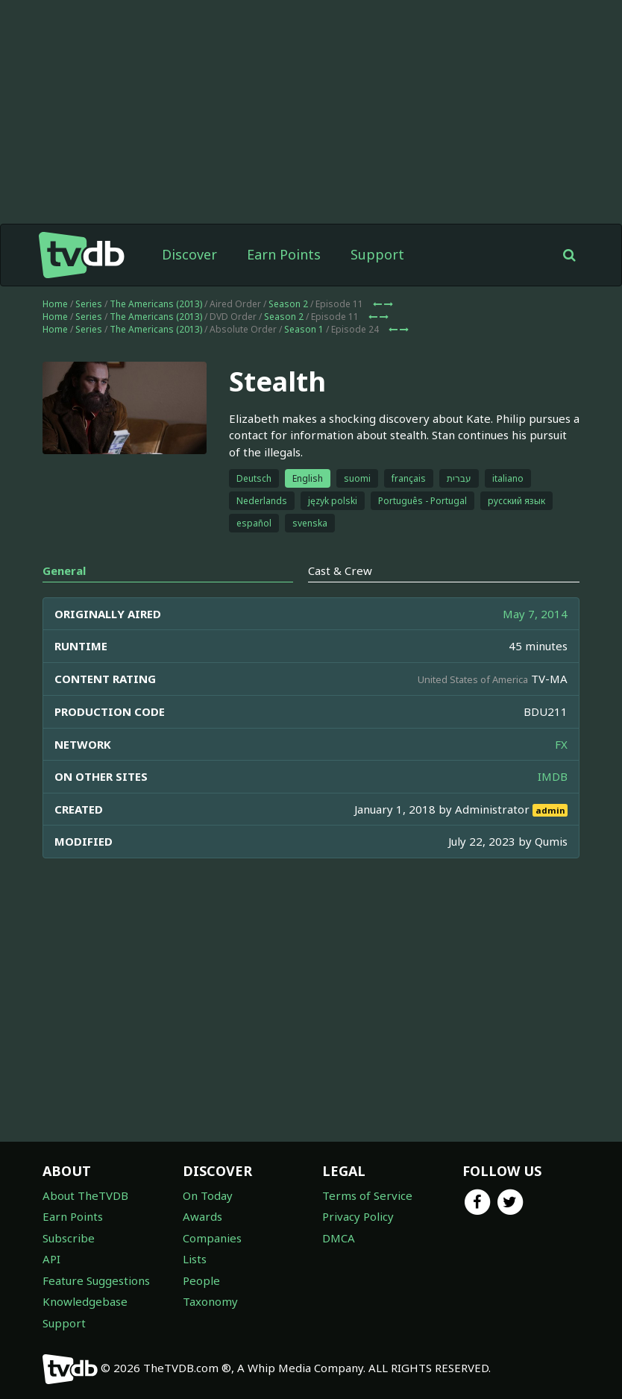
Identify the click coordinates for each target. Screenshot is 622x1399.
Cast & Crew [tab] (340, 570)
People (201, 1280)
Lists (195, 1258)
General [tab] (64, 570)
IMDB (553, 776)
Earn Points (284, 254)
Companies (212, 1237)
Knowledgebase (85, 1301)
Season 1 (304, 329)
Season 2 (288, 304)
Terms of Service (367, 1195)
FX (561, 744)
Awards (202, 1216)
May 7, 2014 (535, 613)
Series (88, 304)
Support (377, 254)
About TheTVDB (85, 1195)
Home (55, 304)
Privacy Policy (358, 1216)
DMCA (338, 1237)
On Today (208, 1195)
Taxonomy (210, 1301)
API (51, 1258)
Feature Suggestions (96, 1280)
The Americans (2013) (156, 304)
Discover (189, 254)
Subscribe (69, 1237)
